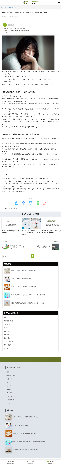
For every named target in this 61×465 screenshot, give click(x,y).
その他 (6, 349)
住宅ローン (14, 209)
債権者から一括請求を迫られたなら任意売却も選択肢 (17, 30)
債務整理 (6, 335)
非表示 (10, 25)
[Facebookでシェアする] (23, 203)
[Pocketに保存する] (44, 203)
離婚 (5, 317)
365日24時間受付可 (51, 462)
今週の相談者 (8, 345)
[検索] (32, 256)
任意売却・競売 (8, 321)
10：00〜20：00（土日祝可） (10, 462)
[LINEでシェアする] (38, 203)
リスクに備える (8, 342)
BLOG (6, 328)
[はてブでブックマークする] (30, 203)
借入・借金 (7, 331)
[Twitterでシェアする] (16, 203)
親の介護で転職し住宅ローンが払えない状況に (16, 28)
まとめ (6, 32)
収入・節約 (7, 338)
